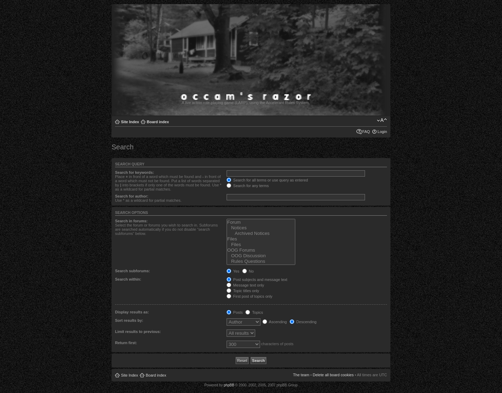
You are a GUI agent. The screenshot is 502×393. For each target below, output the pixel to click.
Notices (261, 228)
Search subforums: (132, 271)
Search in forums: (131, 221)
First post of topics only (250, 296)
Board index (158, 122)
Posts (235, 312)
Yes (233, 271)
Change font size (382, 120)
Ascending (275, 322)
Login (382, 131)
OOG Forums (261, 250)
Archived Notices (261, 233)
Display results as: (132, 312)
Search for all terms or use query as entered (267, 180)
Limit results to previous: (138, 331)
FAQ (366, 131)
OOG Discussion (261, 256)
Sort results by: (129, 320)
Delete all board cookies (333, 375)
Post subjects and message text (257, 279)
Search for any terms (248, 186)
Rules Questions (261, 261)
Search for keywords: (134, 172)
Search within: (128, 279)
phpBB (229, 385)
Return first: (126, 343)
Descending (303, 322)
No (248, 271)
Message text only (245, 285)
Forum (261, 222)
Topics (254, 312)
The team (301, 375)
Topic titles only (243, 291)
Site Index (130, 122)
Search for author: (131, 196)
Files (261, 239)
